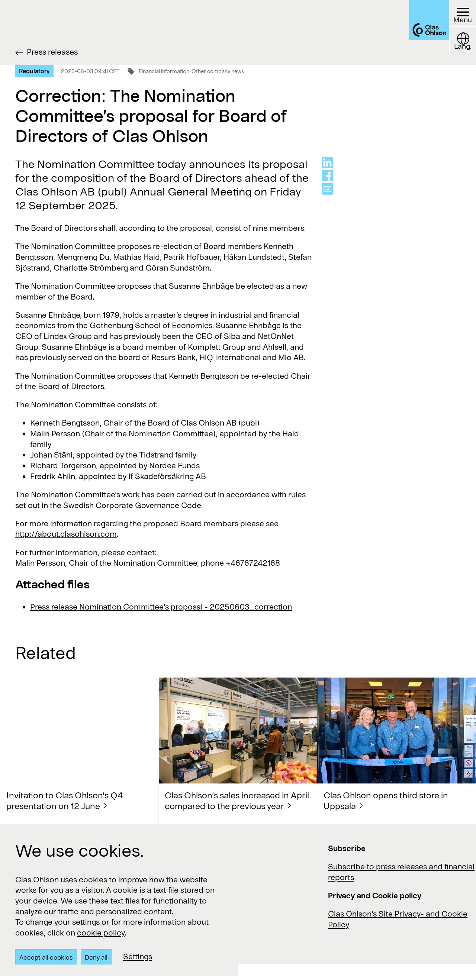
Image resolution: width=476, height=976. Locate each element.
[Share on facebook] (327, 175)
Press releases (52, 51)
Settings (137, 956)
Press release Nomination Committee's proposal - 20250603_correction (161, 606)
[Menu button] (459, 16)
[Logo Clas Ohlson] (411, 32)
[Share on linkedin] (327, 162)
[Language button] (459, 48)
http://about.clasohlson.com (66, 533)
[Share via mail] (327, 189)
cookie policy (101, 932)
